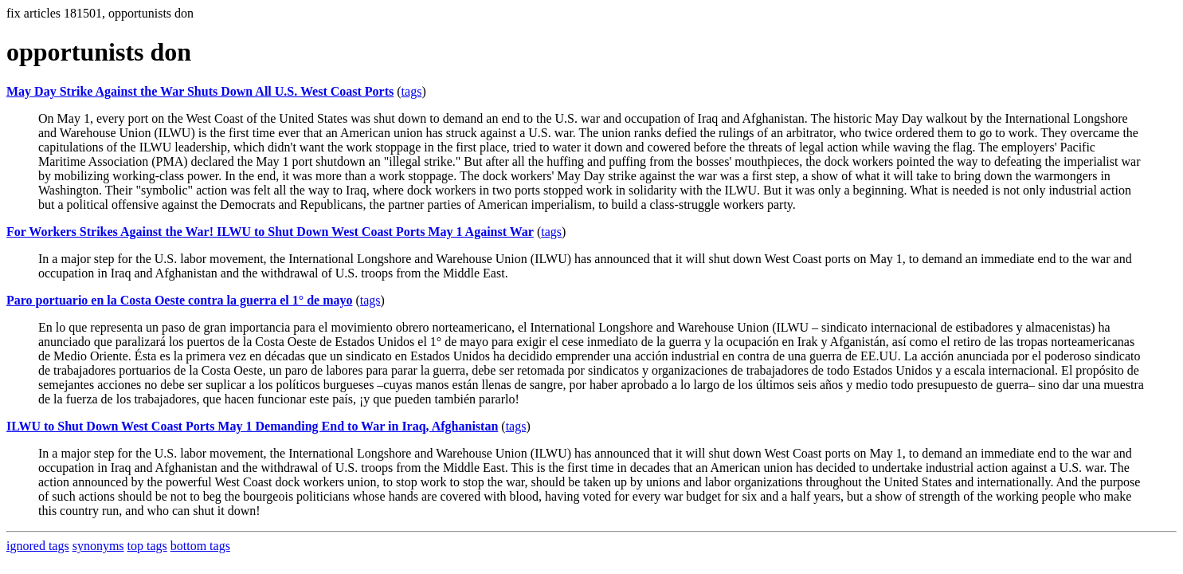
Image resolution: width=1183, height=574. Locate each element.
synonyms (98, 545)
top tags (147, 545)
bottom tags (200, 545)
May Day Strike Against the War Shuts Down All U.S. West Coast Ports (200, 91)
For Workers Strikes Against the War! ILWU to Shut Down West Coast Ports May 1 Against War (270, 231)
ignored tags (37, 545)
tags (412, 91)
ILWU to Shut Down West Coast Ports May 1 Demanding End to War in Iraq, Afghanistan (252, 426)
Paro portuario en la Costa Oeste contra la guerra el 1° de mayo (179, 300)
